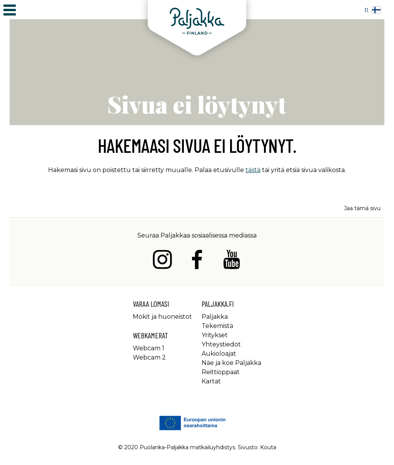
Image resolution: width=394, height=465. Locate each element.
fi (373, 9)
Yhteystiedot (221, 344)
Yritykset (215, 335)
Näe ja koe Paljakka (231, 362)
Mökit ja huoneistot (162, 316)
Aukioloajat (219, 353)
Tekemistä (217, 326)
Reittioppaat (221, 372)
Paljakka (215, 316)
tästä (252, 170)
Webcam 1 (148, 348)
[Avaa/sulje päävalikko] (9, 9)
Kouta (268, 447)
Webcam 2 (149, 357)
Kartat (211, 381)
